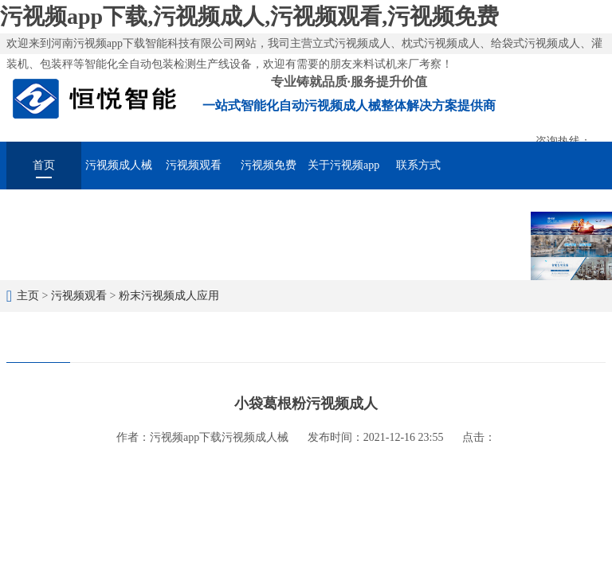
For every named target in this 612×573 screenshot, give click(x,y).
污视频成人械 (118, 165)
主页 (28, 296)
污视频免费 (268, 165)
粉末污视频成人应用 (169, 296)
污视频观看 (194, 165)
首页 (44, 165)
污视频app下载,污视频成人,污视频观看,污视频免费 (249, 16)
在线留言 (493, 210)
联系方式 (418, 165)
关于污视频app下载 (343, 174)
